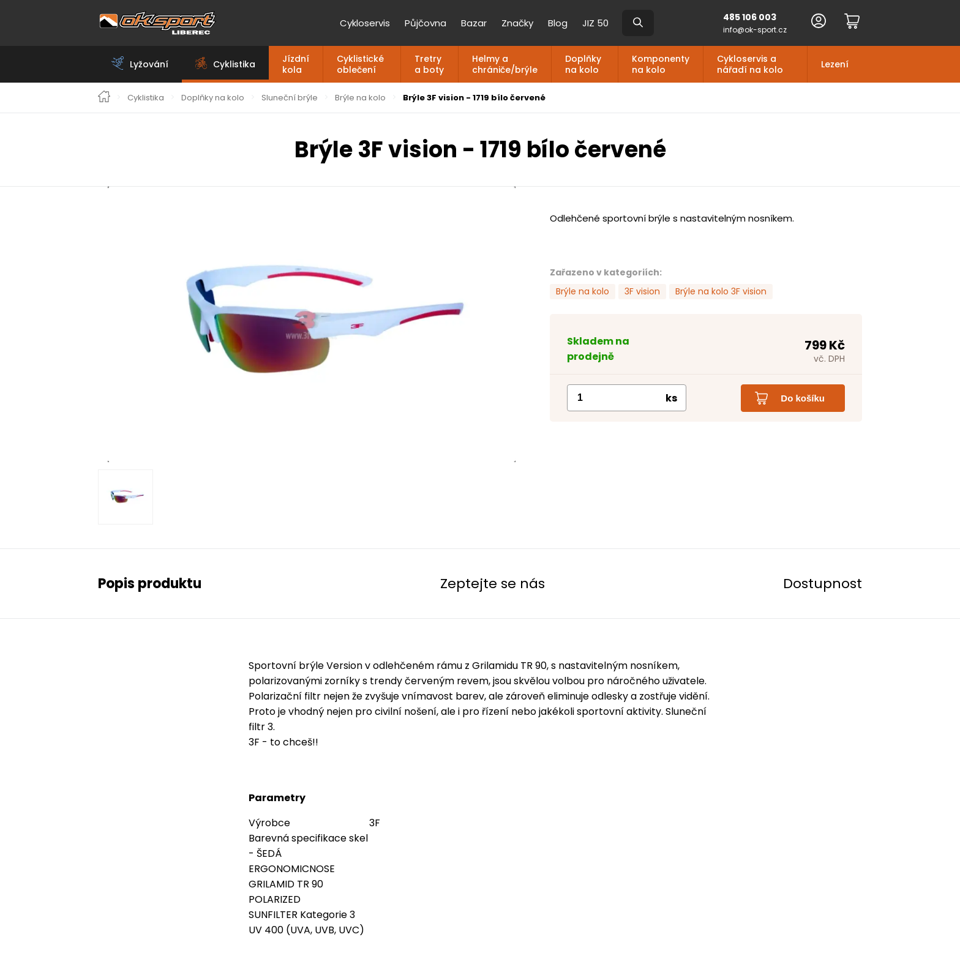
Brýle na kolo (360, 98)
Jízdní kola (295, 64)
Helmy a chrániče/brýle (505, 64)
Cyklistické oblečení (360, 64)
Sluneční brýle (289, 98)
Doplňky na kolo (583, 64)
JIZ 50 (595, 23)
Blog (558, 23)
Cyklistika (145, 98)
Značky (517, 23)
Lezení (835, 64)
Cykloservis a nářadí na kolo (750, 64)
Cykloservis (365, 23)
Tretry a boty (429, 64)
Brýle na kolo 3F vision (721, 291)
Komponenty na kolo (660, 64)
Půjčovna (425, 23)
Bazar (474, 23)
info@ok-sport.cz (755, 29)
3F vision (642, 291)
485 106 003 (749, 17)
